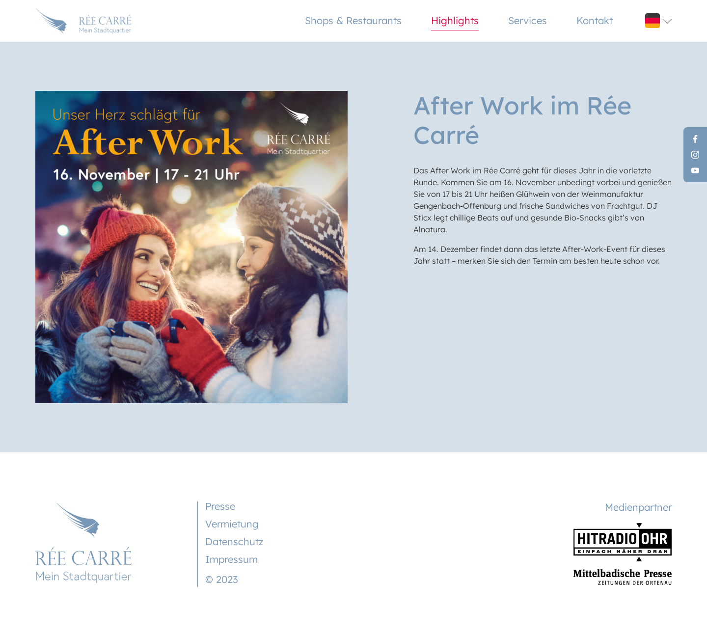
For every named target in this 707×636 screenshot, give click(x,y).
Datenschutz (234, 541)
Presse (220, 506)
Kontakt (594, 21)
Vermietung (232, 524)
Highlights (455, 21)
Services (527, 21)
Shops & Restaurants (353, 21)
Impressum (231, 559)
